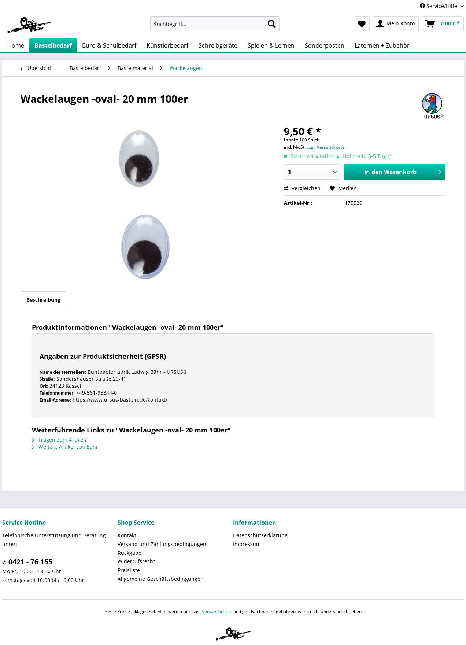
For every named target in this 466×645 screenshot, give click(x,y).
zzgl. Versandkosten (327, 147)
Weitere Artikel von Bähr (65, 446)
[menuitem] (215, 23)
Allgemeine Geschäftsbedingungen (161, 578)
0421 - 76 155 (29, 562)
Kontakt (127, 535)
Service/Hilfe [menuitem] (439, 6)
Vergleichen (302, 188)
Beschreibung (43, 299)
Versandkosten (217, 611)
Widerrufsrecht (136, 561)
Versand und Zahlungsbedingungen (162, 544)
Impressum (247, 544)
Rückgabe (129, 552)
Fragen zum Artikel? (59, 439)
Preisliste (129, 570)
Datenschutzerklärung (260, 535)
